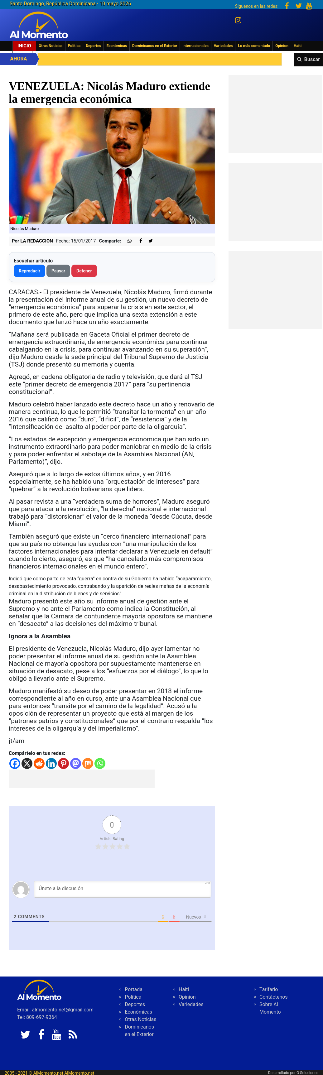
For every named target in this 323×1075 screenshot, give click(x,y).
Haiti (297, 46)
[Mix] (87, 763)
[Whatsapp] (99, 763)
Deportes (93, 46)
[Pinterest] (63, 763)
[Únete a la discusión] (122, 889)
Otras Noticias (51, 46)
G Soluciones (307, 1073)
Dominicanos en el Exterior (154, 46)
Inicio (24, 46)
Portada (133, 989)
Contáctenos (273, 997)
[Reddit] (39, 763)
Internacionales (195, 46)
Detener (84, 270)
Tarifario (268, 989)
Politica (74, 46)
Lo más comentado (254, 46)
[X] (27, 763)
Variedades (223, 46)
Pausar (58, 270)
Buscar (312, 59)
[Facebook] (14, 763)
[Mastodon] (75, 763)
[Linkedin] (51, 763)
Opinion (281, 46)
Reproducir (29, 270)
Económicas (116, 46)
